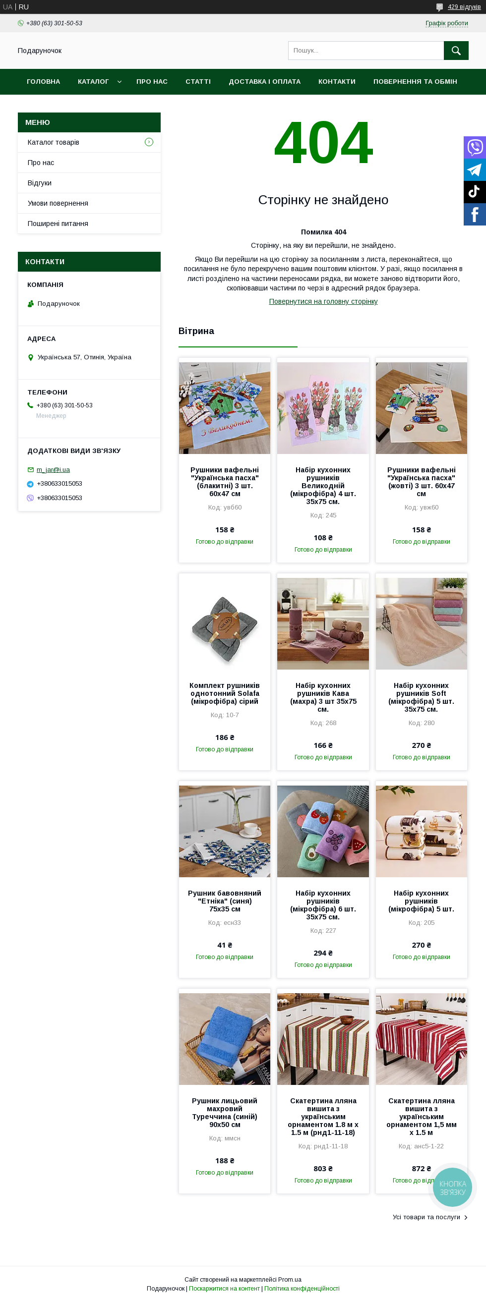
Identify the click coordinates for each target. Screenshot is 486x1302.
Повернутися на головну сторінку (323, 301)
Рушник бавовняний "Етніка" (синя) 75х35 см (224, 901)
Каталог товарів (53, 142)
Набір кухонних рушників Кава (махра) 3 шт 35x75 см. (323, 697)
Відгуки (40, 183)
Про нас (152, 81)
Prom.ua (290, 1279)
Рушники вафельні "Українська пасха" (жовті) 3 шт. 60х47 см (421, 482)
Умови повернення (58, 203)
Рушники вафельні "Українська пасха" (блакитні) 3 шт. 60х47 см (224, 482)
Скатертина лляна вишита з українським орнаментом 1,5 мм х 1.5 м (421, 1116)
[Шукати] (456, 50)
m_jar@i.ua (53, 469)
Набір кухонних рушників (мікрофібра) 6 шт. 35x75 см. (323, 905)
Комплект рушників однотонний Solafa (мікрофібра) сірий (224, 693)
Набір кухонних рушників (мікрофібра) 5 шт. (421, 901)
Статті (198, 81)
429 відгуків (464, 6)
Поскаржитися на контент (224, 1288)
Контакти (337, 81)
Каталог (93, 81)
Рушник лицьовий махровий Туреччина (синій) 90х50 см (224, 1113)
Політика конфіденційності (302, 1288)
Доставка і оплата (265, 81)
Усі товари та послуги (426, 1217)
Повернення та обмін (415, 81)
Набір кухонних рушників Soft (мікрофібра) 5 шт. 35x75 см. (421, 697)
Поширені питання (58, 223)
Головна (43, 81)
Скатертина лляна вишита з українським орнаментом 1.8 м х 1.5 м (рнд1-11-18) (323, 1116)
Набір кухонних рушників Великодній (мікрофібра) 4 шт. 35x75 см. (323, 486)
